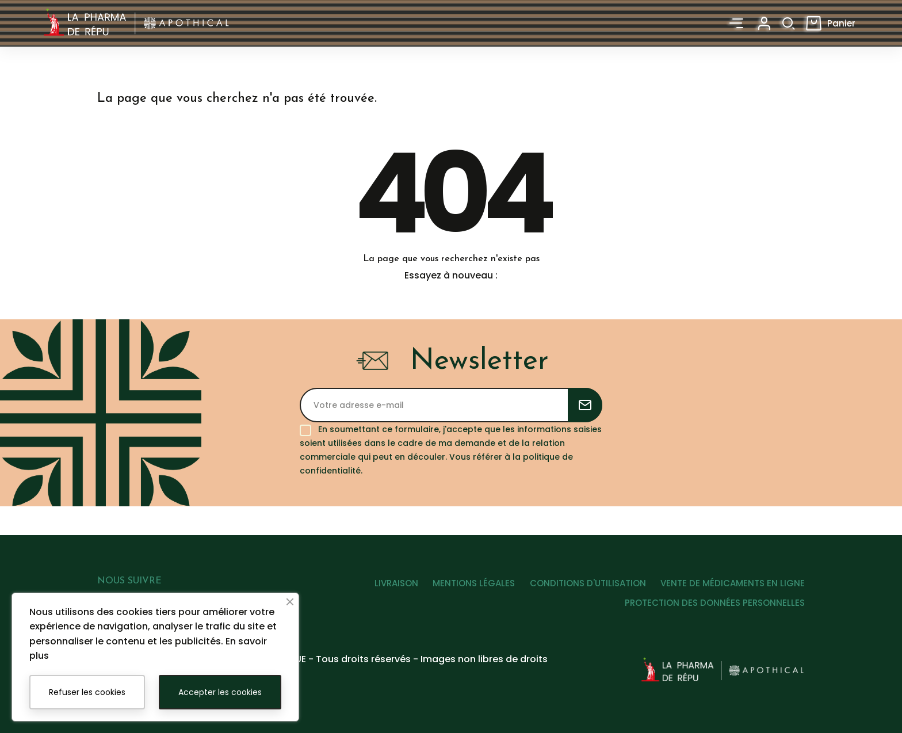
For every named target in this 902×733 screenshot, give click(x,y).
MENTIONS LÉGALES (464, 589)
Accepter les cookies (220, 692)
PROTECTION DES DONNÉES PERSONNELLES (715, 609)
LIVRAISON (381, 589)
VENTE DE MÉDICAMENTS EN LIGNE (732, 589)
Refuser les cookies (87, 692)
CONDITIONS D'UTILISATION (583, 589)
